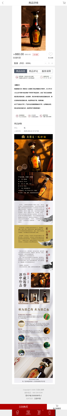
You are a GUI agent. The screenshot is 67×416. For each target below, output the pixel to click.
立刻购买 (23, 406)
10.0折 (35, 54)
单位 (15, 128)
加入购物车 (57, 408)
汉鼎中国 (37, 398)
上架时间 (17, 131)
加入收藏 (50, 57)
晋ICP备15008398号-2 (33, 395)
